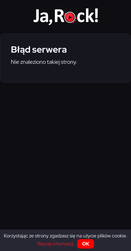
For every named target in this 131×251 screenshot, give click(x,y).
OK (85, 244)
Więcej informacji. (56, 244)
